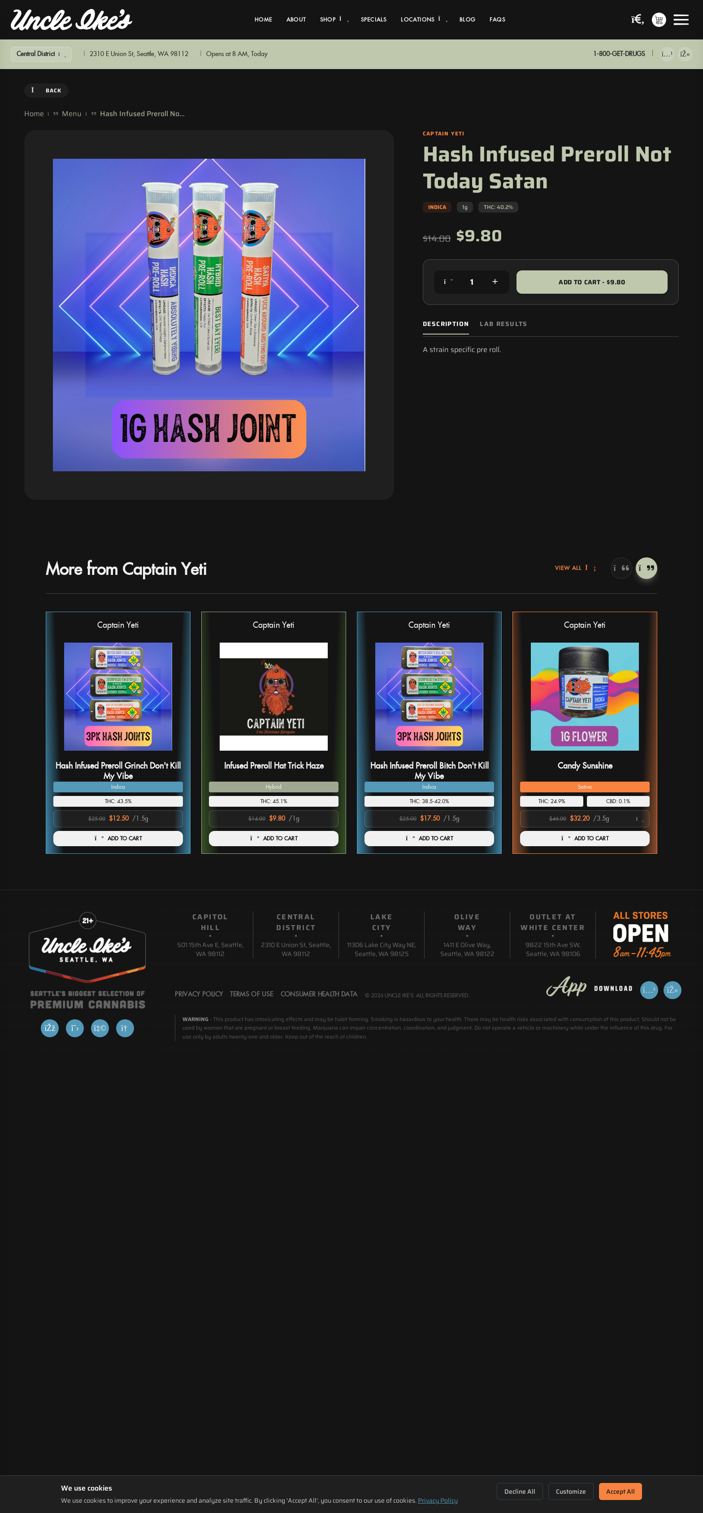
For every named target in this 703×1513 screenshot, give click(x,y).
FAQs (497, 20)
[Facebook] (50, 1028)
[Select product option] (585, 818)
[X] (75, 1028)
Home (263, 20)
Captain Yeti (118, 625)
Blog (467, 20)
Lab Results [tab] (503, 324)
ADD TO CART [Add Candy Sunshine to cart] (584, 838)
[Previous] (621, 568)
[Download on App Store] (667, 54)
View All (575, 568)
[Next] (646, 568)
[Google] (125, 1028)
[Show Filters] (41, 54)
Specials (374, 20)
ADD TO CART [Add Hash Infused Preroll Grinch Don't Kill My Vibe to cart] (118, 838)
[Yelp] (100, 1028)
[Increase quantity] (495, 282)
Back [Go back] (46, 90)
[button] (118, 733)
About (296, 20)
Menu (72, 114)
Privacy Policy (438, 1500)
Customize (571, 1491)
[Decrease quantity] (448, 282)
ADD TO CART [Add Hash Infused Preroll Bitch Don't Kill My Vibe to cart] (429, 838)
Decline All (519, 1491)
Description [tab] (446, 324)
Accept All (620, 1491)
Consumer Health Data (319, 994)
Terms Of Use (251, 994)
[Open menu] (681, 20)
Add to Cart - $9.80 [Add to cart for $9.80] (592, 282)
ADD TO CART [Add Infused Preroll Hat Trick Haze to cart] (273, 838)
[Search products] (638, 20)
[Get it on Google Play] (685, 54)
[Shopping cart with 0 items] (659, 20)
